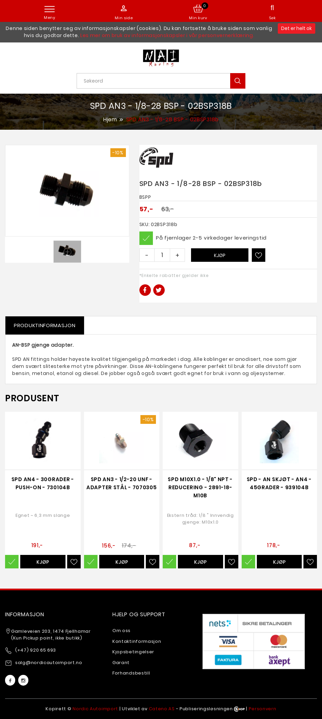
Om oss (121, 630)
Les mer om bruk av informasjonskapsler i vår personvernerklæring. (167, 35)
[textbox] (163, 80)
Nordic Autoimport (95, 709)
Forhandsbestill (131, 673)
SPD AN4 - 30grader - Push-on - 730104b (42, 483)
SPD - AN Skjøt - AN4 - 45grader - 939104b (279, 483)
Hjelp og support (138, 614)
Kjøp (219, 255)
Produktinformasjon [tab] (45, 325)
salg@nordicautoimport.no (48, 662)
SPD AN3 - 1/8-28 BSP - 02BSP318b (172, 120)
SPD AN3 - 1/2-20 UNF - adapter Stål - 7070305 (121, 483)
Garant (121, 662)
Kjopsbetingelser (133, 652)
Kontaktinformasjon (136, 641)
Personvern (262, 709)
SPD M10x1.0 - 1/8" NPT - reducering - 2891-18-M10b (200, 487)
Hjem (110, 119)
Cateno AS (162, 709)
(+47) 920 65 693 (35, 650)
